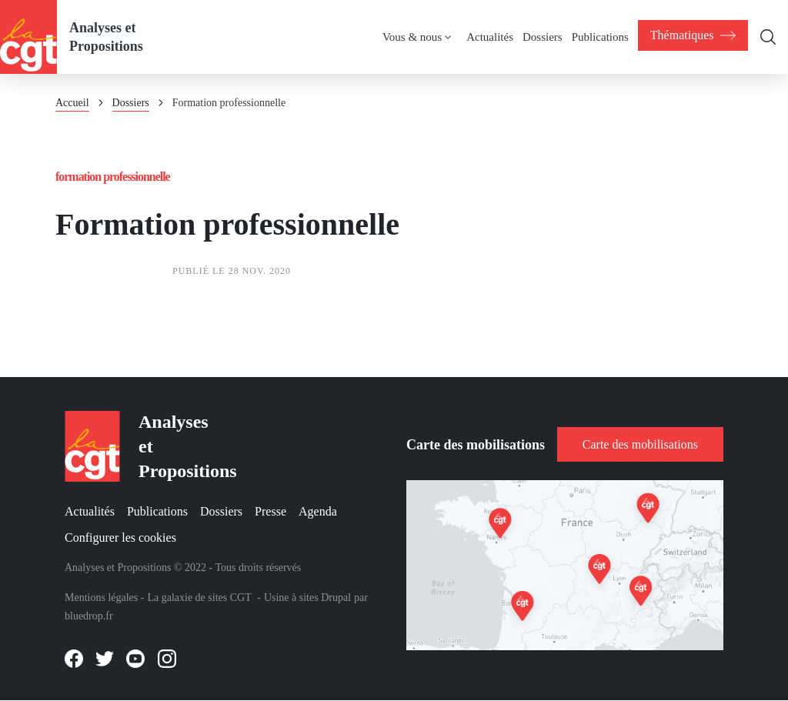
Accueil (72, 102)
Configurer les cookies (120, 537)
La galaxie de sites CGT (199, 597)
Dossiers (130, 102)
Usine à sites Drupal (307, 597)
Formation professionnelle (112, 176)
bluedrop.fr (89, 616)
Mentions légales (101, 597)
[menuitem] (692, 35)
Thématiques (692, 35)
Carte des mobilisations (640, 444)
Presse (270, 512)
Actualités (90, 512)
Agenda (318, 512)
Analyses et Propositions (106, 37)
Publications (157, 512)
